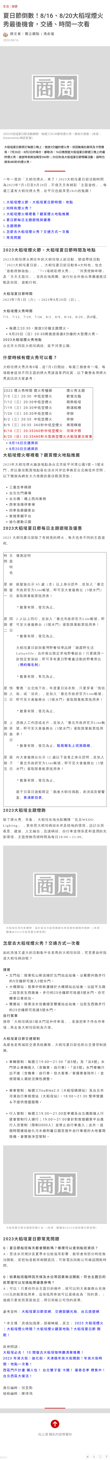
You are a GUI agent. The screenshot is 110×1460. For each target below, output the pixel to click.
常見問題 (13, 238)
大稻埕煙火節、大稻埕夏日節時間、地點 (39, 202)
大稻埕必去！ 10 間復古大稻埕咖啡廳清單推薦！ (43, 1352)
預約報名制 (29, 665)
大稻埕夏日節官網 (36, 1312)
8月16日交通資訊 (23, 443)
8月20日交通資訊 (23, 449)
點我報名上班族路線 (73, 746)
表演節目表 (33, 798)
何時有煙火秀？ (19, 208)
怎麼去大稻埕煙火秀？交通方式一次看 (38, 232)
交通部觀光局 (66, 1312)
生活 (6, 6)
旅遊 (14, 6)
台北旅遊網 (90, 1312)
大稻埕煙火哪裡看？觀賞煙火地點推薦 (38, 214)
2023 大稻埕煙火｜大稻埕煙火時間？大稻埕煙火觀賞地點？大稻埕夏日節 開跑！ (53, 1329)
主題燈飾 (13, 226)
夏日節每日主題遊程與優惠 (28, 220)
